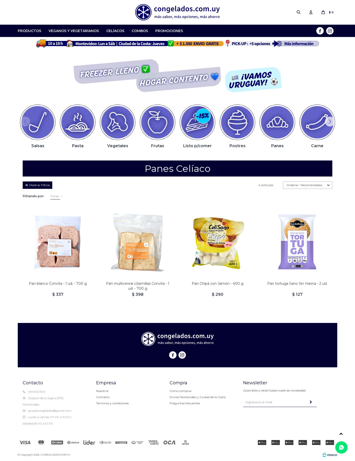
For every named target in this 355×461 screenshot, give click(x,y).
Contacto (102, 397)
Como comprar (181, 391)
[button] (330, 121)
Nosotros (102, 391)
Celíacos (115, 31)
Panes (54, 196)
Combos (140, 31)
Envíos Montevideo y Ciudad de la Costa (198, 397)
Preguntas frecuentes (185, 403)
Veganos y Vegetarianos (74, 31)
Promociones (169, 31)
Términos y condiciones (112, 403)
